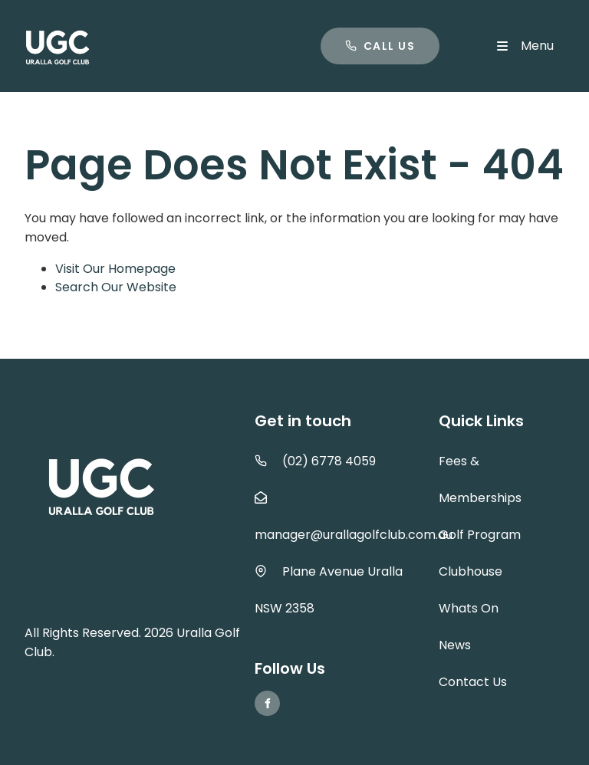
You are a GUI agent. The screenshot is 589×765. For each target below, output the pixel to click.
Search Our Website (115, 287)
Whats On (469, 608)
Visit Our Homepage (115, 268)
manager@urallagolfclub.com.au (353, 534)
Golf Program (480, 534)
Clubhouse (470, 571)
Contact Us (473, 682)
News (455, 645)
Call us (348, 36)
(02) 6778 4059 (329, 461)
